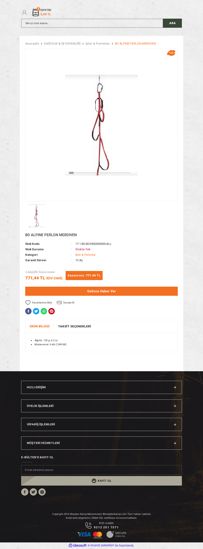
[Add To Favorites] (38, 302)
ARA (172, 23)
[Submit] (101, 481)
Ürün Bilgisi (40, 326)
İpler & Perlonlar (86, 254)
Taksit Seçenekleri (74, 326)
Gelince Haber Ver (101, 291)
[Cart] (41, 12)
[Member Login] (24, 12)
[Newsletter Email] (101, 470)
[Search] (101, 23)
